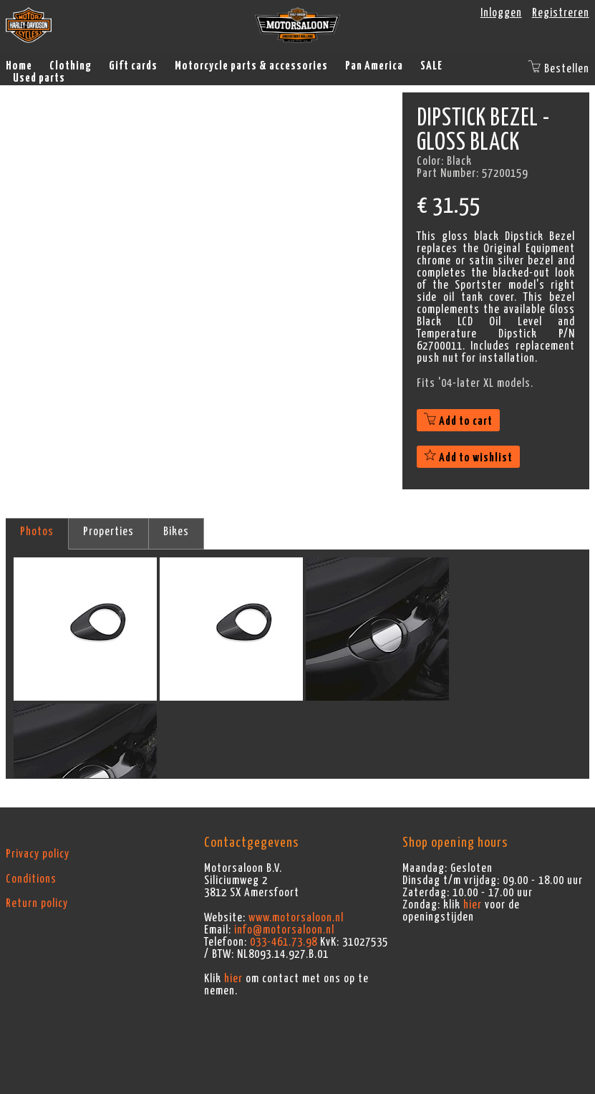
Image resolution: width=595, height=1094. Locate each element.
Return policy (37, 903)
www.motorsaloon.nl (296, 917)
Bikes (176, 531)
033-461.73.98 (283, 942)
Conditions (31, 879)
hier (233, 978)
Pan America (374, 66)
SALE (431, 66)
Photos (37, 531)
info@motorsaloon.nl (284, 930)
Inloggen (501, 13)
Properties (108, 531)
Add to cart (458, 421)
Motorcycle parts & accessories (251, 66)
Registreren (560, 13)
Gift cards (133, 66)
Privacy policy (37, 854)
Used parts (39, 78)
